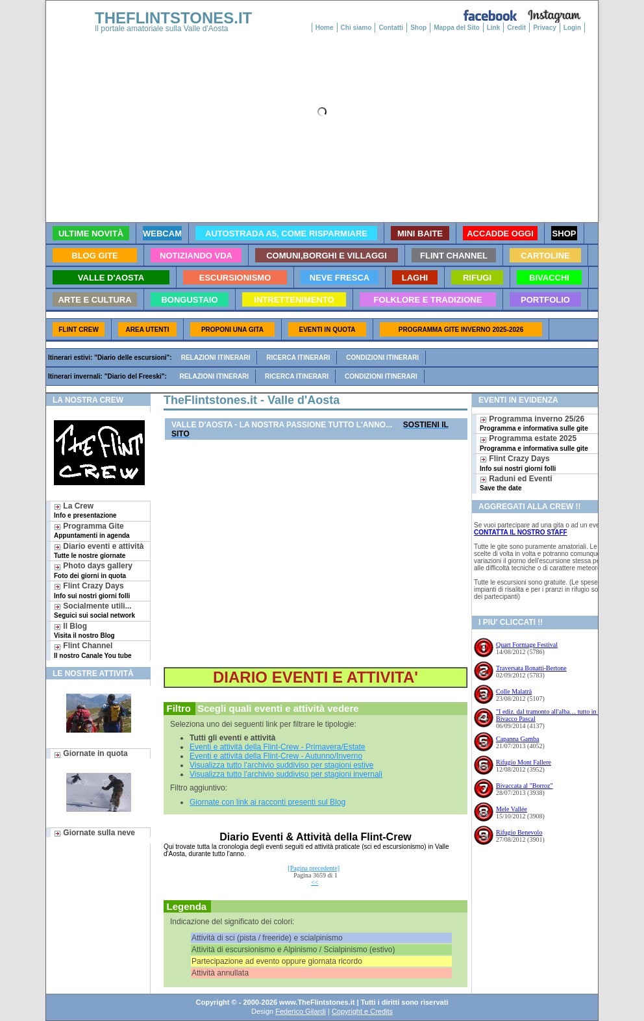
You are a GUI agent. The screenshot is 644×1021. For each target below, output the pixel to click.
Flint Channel (93, 650)
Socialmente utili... (94, 610)
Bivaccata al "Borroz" (524, 785)
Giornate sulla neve (94, 832)
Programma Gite (92, 530)
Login (572, 27)
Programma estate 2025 (534, 442)
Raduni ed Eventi (516, 483)
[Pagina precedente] (314, 868)
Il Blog (84, 630)
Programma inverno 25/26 (534, 423)
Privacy (544, 27)
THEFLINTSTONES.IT (173, 18)
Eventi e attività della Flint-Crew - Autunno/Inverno (276, 756)
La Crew (85, 510)
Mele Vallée (511, 809)
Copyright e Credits (362, 1011)
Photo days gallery (93, 570)
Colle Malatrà (514, 691)
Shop (418, 27)
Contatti (390, 27)
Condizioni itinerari (382, 357)
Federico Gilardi (300, 1011)
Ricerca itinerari (298, 357)
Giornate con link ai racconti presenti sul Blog (267, 802)
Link (494, 27)
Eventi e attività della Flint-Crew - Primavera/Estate (277, 746)
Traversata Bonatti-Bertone (531, 668)
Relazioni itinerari (216, 357)
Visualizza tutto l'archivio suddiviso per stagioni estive (282, 765)
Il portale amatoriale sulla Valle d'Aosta (162, 28)
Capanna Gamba (517, 738)
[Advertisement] (315, 553)
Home (325, 27)
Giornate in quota (91, 753)
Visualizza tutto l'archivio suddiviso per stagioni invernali (286, 774)
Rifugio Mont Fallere (523, 762)
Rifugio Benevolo (519, 832)
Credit (516, 27)
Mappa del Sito (457, 27)
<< (314, 882)
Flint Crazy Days (92, 590)
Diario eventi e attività (98, 550)
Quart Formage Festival (527, 644)
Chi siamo (356, 27)
